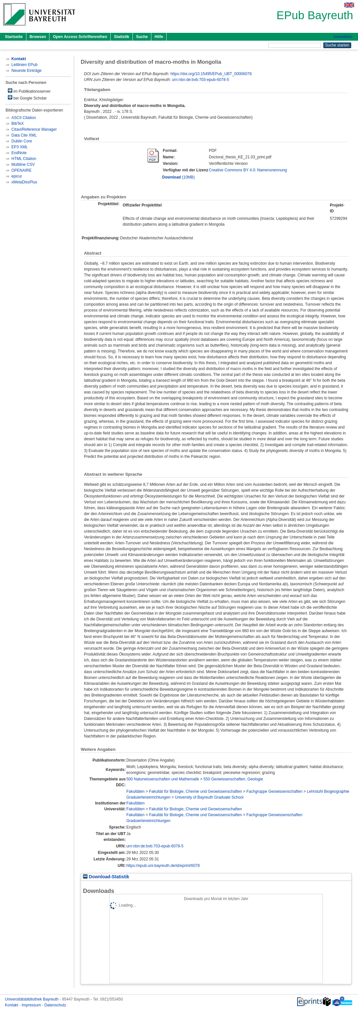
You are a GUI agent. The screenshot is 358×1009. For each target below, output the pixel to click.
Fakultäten (135, 791)
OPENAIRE (21, 170)
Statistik (121, 36)
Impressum (31, 1005)
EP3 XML (19, 147)
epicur (16, 176)
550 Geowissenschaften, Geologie (233, 779)
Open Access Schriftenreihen (80, 36)
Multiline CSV (23, 164)
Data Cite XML (24, 135)
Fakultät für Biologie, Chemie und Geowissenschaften (195, 791)
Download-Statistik (106, 876)
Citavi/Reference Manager (34, 129)
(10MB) (178, 177)
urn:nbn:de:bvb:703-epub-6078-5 (200, 79)
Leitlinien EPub (24, 64)
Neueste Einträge (26, 70)
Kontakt (12, 1005)
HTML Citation (23, 158)
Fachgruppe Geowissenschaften (274, 791)
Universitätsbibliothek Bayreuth (32, 999)
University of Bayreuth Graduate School (209, 797)
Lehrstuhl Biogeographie (328, 791)
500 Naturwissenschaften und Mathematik (162, 779)
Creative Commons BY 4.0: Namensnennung (248, 170)
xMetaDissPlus (24, 182)
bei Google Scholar (27, 97)
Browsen (38, 36)
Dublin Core (21, 141)
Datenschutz (55, 1005)
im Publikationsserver (29, 91)
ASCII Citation (23, 117)
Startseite (14, 36)
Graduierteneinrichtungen (148, 797)
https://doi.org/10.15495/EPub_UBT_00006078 (211, 74)
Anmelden (342, 36)
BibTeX (17, 123)
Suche (142, 36)
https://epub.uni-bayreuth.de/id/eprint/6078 (163, 865)
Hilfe (159, 36)
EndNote (19, 153)
